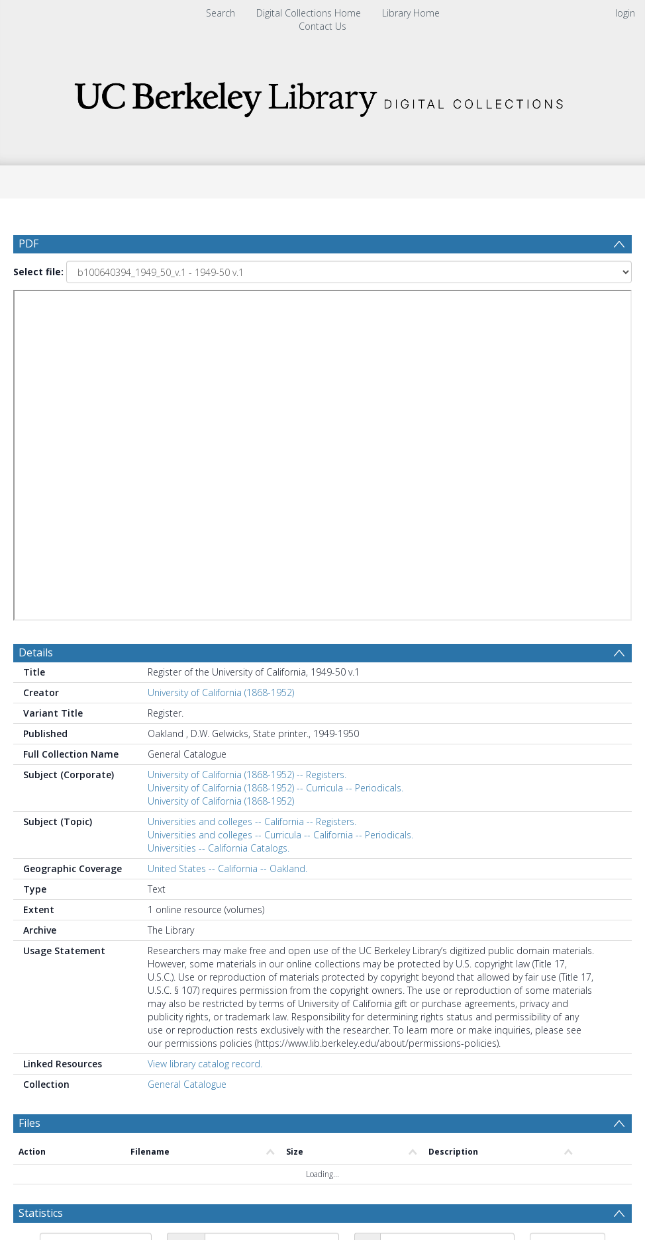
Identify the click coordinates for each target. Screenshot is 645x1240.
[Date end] (447, 905)
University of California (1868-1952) (221, 353)
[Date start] (272, 905)
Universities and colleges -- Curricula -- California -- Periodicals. (280, 496)
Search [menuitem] (220, 13)
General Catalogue (187, 745)
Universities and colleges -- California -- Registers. (252, 482)
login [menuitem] (625, 13)
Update (63, 934)
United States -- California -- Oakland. (227, 529)
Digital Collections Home (308, 13)
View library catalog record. (205, 725)
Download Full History (578, 1169)
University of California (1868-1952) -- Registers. (247, 435)
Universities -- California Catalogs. (218, 509)
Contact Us (322, 26)
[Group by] (96, 905)
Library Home (411, 13)
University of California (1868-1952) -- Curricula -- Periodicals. (275, 449)
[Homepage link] (322, 95)
